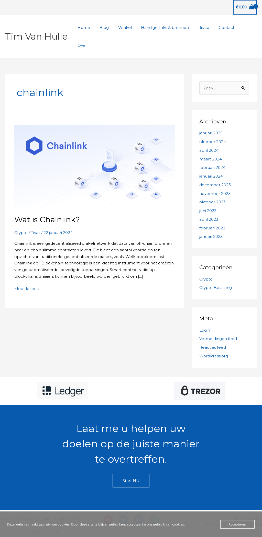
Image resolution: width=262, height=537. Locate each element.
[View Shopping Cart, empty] (245, 7)
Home (94, 27)
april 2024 (209, 132)
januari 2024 (211, 158)
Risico (207, 27)
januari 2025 (211, 115)
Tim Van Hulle (36, 27)
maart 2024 (210, 141)
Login (204, 312)
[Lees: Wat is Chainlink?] (94, 148)
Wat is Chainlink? (47, 201)
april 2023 (208, 201)
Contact (228, 27)
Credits (72, 500)
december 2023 (215, 167)
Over (248, 27)
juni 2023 (207, 192)
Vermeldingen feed (218, 320)
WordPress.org (213, 338)
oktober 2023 (212, 184)
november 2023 (215, 175)
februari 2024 (212, 149)
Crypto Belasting (215, 269)
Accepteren (237, 524)
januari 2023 (211, 218)
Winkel (131, 27)
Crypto (21, 214)
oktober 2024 (212, 123)
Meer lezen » (26, 270)
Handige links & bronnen (170, 27)
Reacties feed (212, 329)
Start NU (131, 462)
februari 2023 (212, 210)
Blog (112, 27)
